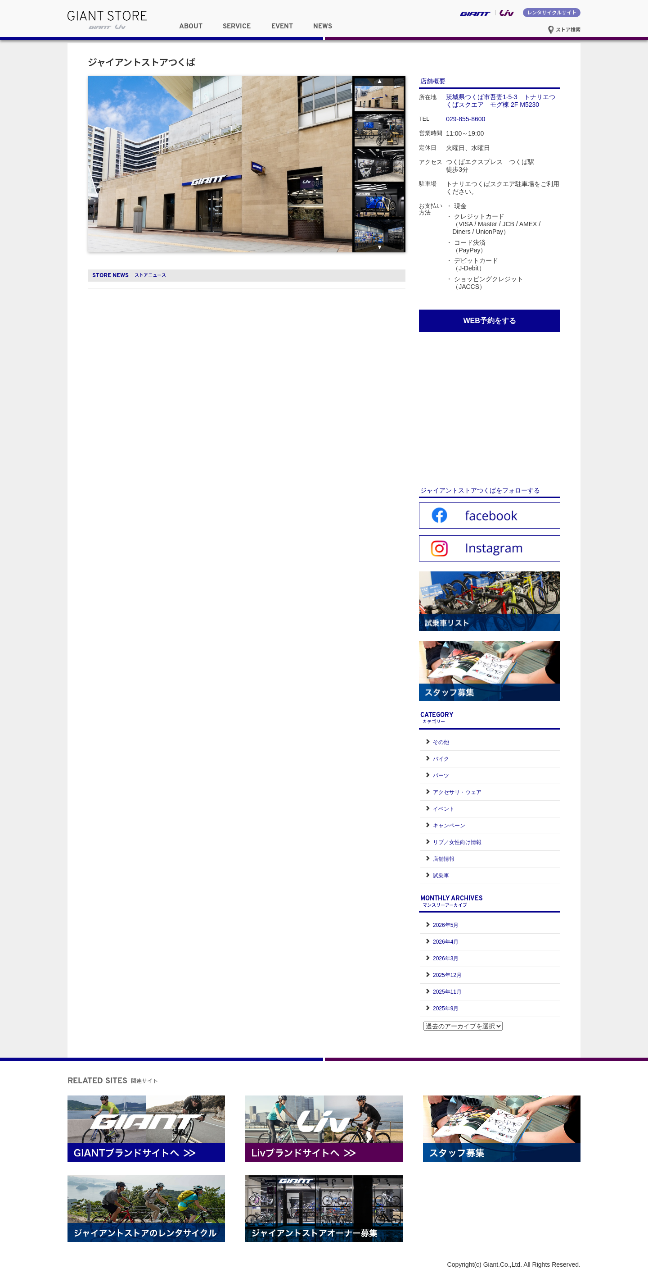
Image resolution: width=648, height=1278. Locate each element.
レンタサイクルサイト (551, 12)
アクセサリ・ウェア (457, 792)
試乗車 (441, 875)
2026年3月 (446, 958)
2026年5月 (446, 925)
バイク (441, 759)
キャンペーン (449, 825)
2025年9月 (446, 1008)
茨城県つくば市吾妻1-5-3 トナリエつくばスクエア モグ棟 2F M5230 (500, 100)
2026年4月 (446, 942)
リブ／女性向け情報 (457, 842)
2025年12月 (447, 975)
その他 (441, 742)
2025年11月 (447, 992)
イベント (443, 809)
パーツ (441, 775)
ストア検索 (564, 29)
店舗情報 (443, 859)
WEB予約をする (489, 320)
